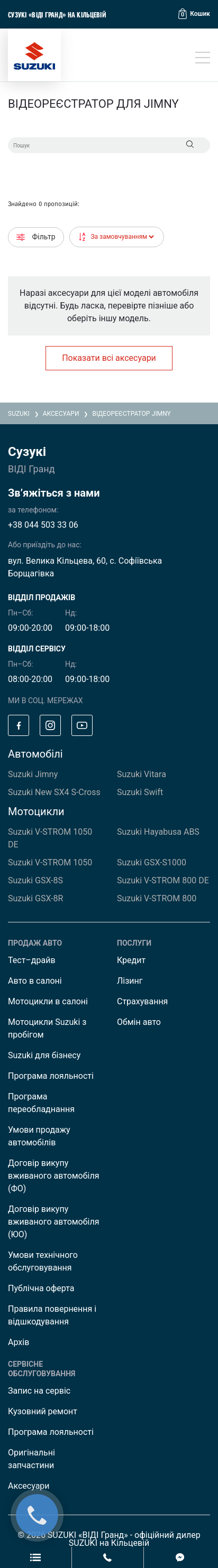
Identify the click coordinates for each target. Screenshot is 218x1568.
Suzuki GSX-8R (35, 898)
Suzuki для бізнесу (44, 1055)
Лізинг (130, 981)
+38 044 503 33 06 (43, 525)
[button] (194, 13)
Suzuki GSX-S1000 (151, 862)
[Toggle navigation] (202, 58)
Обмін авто (139, 1022)
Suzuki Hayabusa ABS (158, 832)
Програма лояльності (51, 1076)
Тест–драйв (32, 960)
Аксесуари (29, 1486)
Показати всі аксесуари (109, 358)
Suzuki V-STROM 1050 (50, 862)
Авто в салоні (35, 981)
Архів (18, 1342)
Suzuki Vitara (141, 774)
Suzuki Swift (140, 792)
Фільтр (36, 236)
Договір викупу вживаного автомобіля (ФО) (53, 1175)
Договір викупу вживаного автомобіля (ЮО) (53, 1221)
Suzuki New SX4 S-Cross (54, 792)
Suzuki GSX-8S (35, 880)
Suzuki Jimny (33, 774)
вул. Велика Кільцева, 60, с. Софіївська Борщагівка (85, 567)
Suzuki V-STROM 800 (156, 898)
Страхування (142, 1001)
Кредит (131, 960)
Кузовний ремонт (42, 1411)
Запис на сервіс (39, 1391)
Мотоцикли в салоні (48, 1001)
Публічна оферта (41, 1288)
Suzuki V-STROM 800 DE (163, 880)
